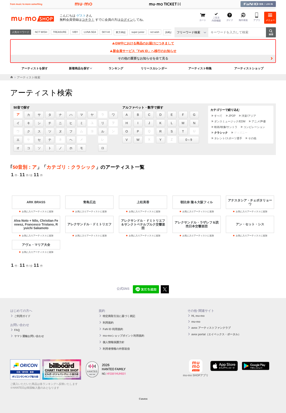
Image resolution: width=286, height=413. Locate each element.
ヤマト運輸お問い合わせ (29, 336)
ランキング (116, 68)
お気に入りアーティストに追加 (36, 211)
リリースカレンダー (154, 68)
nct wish (154, 32)
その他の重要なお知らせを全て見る (143, 58)
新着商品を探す (79, 68)
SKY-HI (106, 32)
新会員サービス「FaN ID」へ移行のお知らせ (143, 51)
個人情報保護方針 (113, 342)
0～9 (188, 139)
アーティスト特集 (200, 68)
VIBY (75, 32)
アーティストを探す (34, 68)
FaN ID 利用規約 (113, 329)
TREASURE (59, 32)
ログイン (126, 19)
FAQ (17, 330)
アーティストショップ (248, 68)
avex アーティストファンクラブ (211, 327)
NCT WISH (41, 32)
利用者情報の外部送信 (116, 348)
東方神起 (121, 32)
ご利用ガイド (22, 316)
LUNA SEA (90, 32)
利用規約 (108, 322)
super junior (138, 32)
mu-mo (195, 321)
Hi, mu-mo (198, 315)
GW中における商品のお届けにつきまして (143, 43)
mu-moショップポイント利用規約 (123, 335)
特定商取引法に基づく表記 (119, 316)
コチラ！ (88, 19)
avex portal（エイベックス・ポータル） (216, 334)
